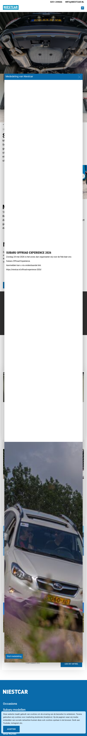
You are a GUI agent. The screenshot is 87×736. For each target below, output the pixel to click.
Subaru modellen (14, 709)
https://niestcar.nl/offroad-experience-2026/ (24, 269)
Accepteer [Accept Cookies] (11, 729)
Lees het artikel (71, 664)
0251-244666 (56, 2)
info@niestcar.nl (74, 2)
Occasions (10, 703)
